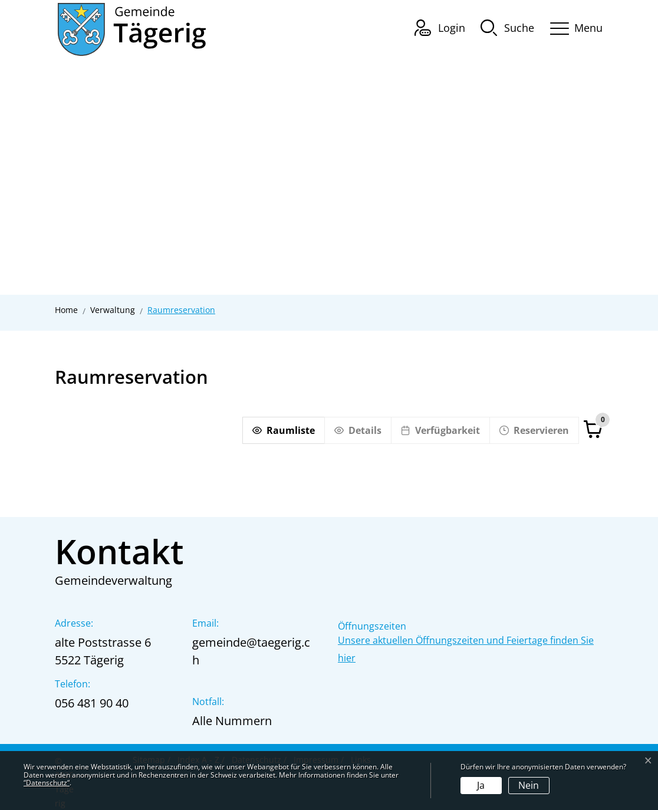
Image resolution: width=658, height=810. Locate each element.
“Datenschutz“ (47, 783)
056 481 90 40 (92, 703)
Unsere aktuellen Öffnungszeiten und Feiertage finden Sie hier (466, 649)
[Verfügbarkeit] (440, 430)
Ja (481, 785)
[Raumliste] (283, 430)
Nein (528, 785)
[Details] (357, 430)
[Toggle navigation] (572, 26)
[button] (507, 27)
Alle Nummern (232, 721)
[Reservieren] (534, 430)
